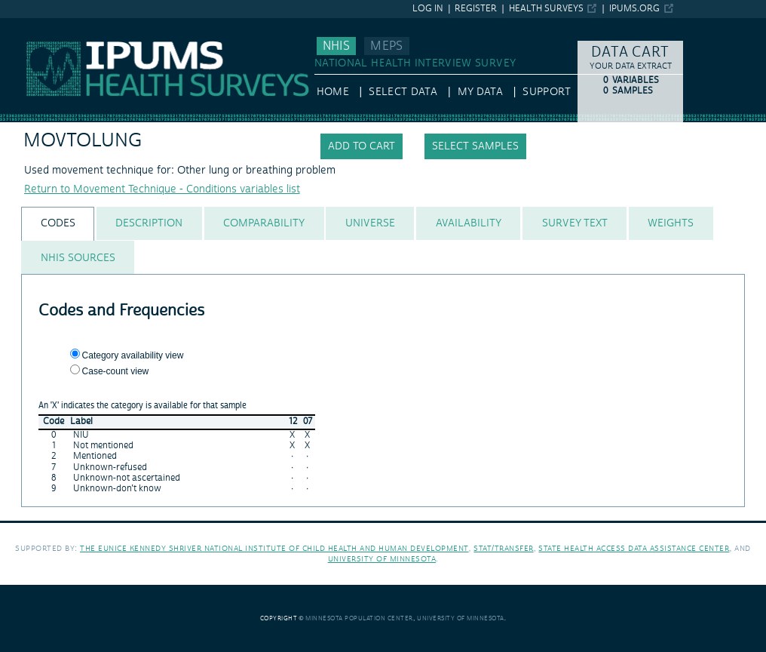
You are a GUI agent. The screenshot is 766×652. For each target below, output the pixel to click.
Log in (427, 8)
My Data (480, 92)
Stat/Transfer (503, 548)
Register (476, 8)
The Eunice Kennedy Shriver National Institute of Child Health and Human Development (274, 548)
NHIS (336, 46)
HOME (333, 92)
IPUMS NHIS (30, 25)
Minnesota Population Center (359, 618)
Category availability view (133, 355)
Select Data (403, 92)
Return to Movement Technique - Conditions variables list (162, 189)
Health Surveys (546, 8)
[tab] (57, 224)
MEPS (386, 46)
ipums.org (634, 8)
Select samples (475, 146)
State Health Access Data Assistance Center (633, 548)
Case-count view (115, 371)
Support (546, 92)
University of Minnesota (382, 559)
